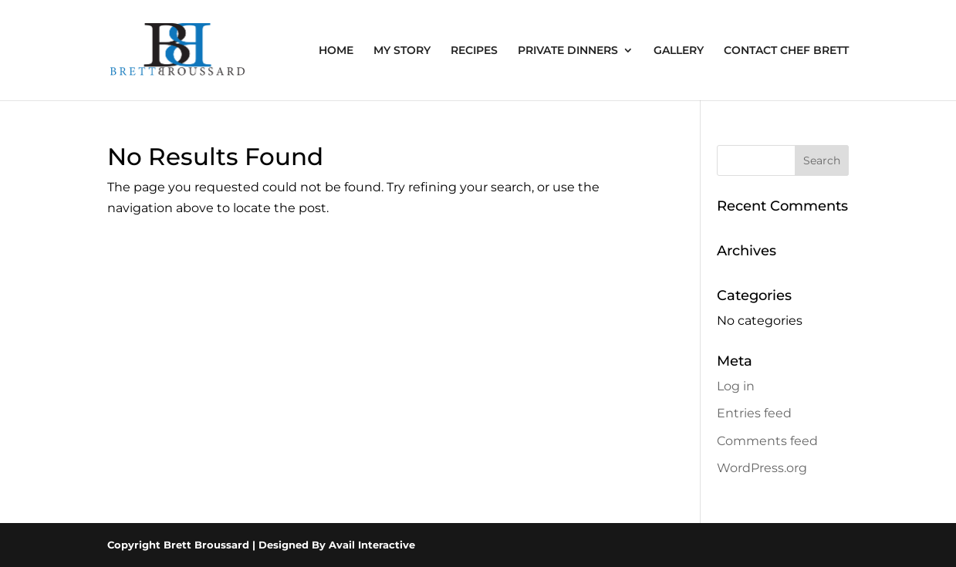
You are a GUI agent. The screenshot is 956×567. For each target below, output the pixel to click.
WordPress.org (762, 468)
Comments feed (767, 441)
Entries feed (754, 413)
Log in (736, 386)
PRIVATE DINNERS (568, 51)
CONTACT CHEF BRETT (786, 51)
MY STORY (402, 51)
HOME (336, 51)
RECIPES (474, 51)
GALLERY (679, 51)
